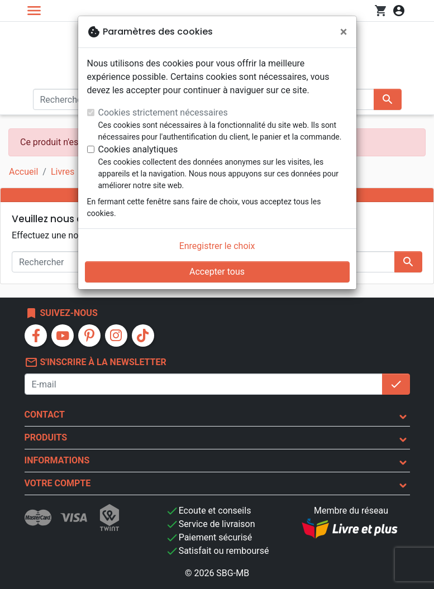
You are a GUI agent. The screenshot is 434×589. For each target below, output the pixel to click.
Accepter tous (217, 271)
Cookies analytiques (138, 149)
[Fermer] (343, 31)
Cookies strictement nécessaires (163, 112)
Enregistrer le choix (217, 246)
